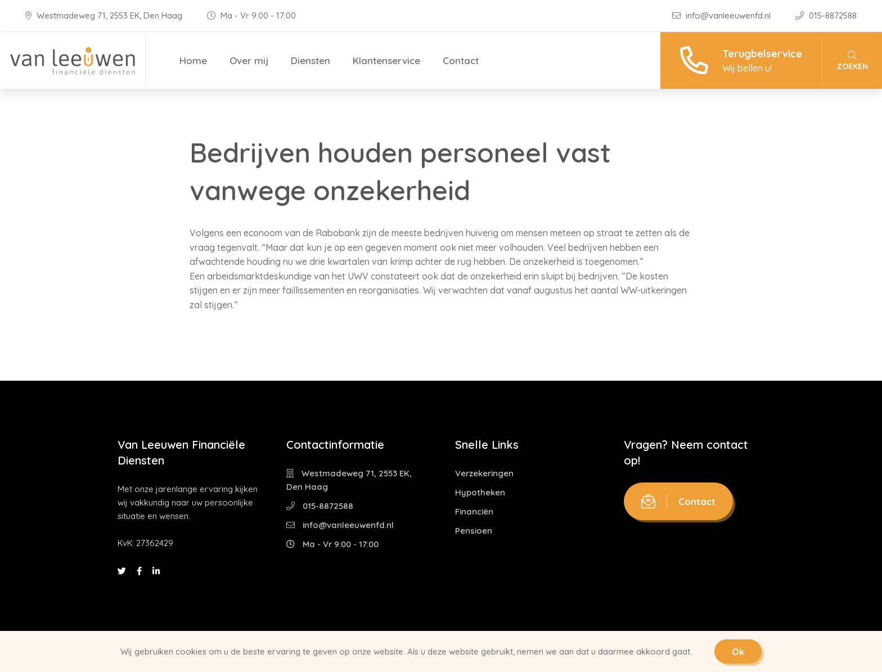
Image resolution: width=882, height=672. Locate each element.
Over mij (249, 60)
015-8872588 (826, 15)
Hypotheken (480, 492)
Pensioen (473, 530)
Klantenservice (386, 60)
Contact (461, 60)
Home (193, 60)
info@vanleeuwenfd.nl (722, 15)
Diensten (310, 60)
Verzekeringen (484, 473)
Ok (738, 651)
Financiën (474, 511)
